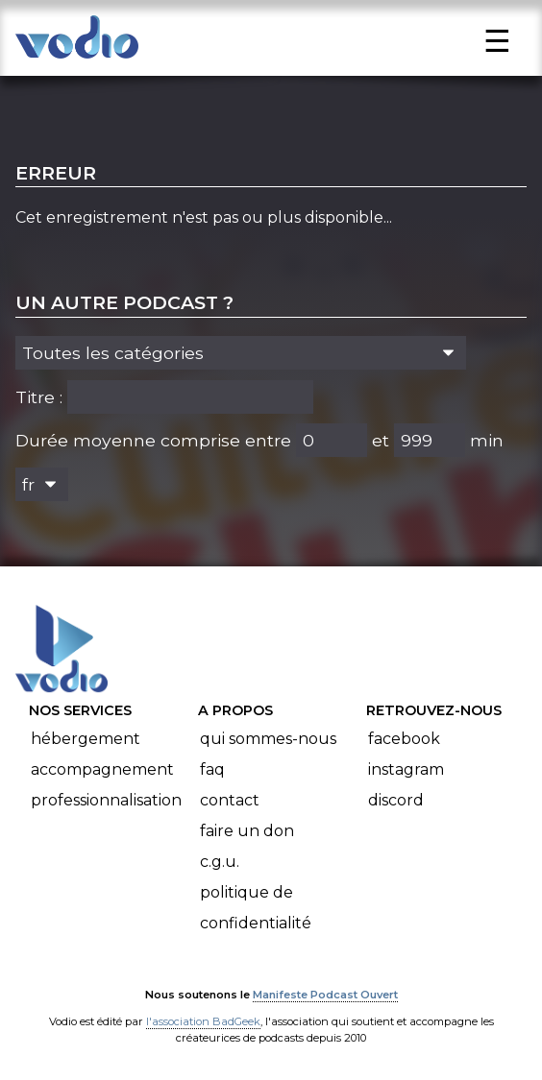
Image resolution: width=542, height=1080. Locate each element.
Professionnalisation (106, 800)
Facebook (404, 739)
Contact (229, 800)
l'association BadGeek (203, 1021)
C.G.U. (219, 861)
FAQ (212, 769)
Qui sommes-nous (268, 739)
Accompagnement (102, 769)
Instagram (406, 769)
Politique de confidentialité (255, 907)
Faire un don (247, 831)
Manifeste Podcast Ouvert (325, 994)
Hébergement (85, 739)
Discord (396, 800)
